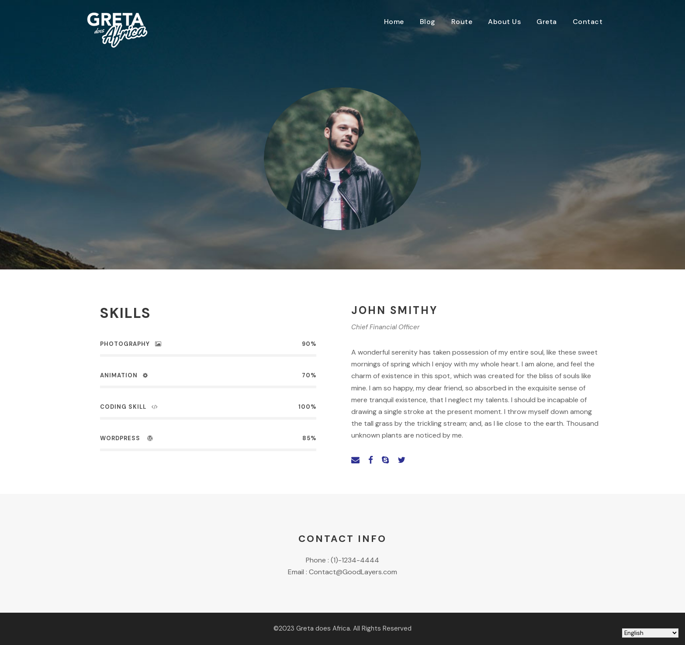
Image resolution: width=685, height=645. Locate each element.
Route (462, 21)
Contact (588, 21)
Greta (546, 21)
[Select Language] (650, 633)
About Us (504, 21)
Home (394, 21)
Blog (428, 21)
